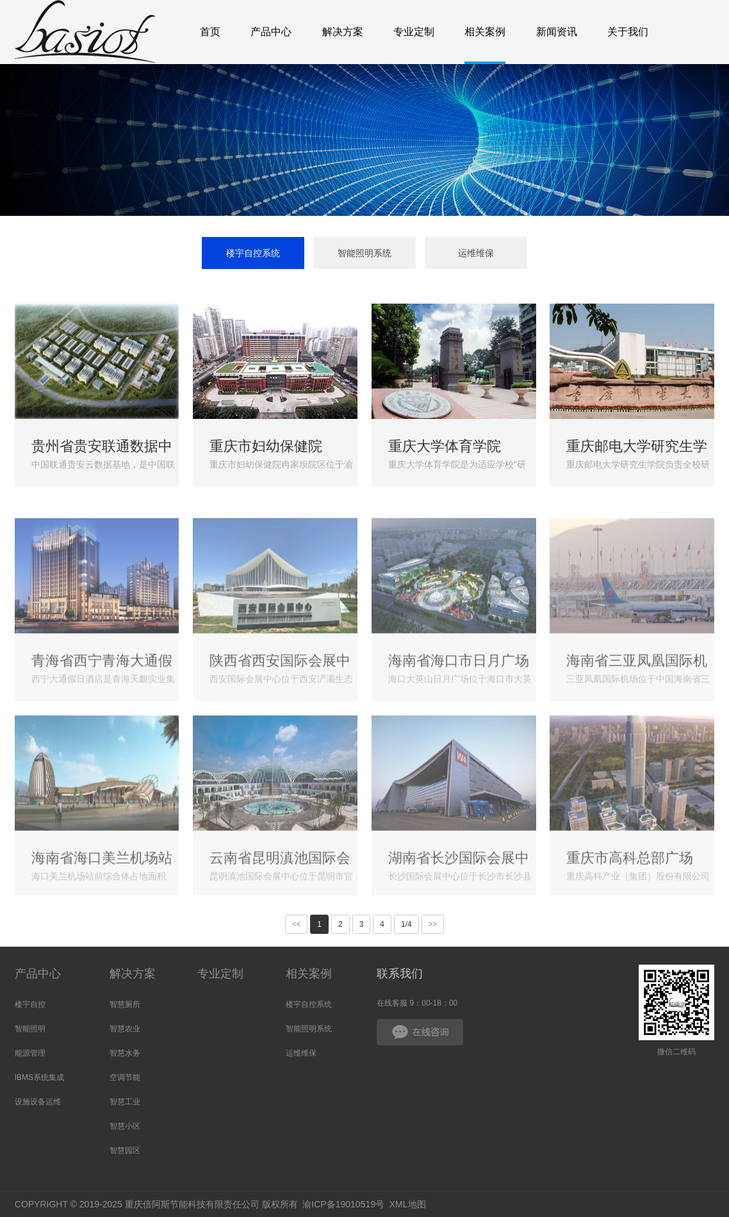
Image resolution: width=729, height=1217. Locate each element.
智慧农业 (125, 1028)
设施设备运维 (38, 1101)
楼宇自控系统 (253, 253)
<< (296, 924)
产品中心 (38, 973)
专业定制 (220, 973)
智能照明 (30, 1028)
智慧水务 (125, 1053)
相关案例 (309, 973)
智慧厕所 (125, 1004)
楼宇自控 (30, 1004)
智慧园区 (125, 1150)
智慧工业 (125, 1101)
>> (433, 924)
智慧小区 (125, 1126)
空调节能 (125, 1077)
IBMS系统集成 (39, 1077)
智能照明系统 (364, 253)
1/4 (406, 924)
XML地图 (407, 1204)
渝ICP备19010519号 (343, 1204)
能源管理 (30, 1053)
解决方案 (133, 973)
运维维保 (476, 253)
